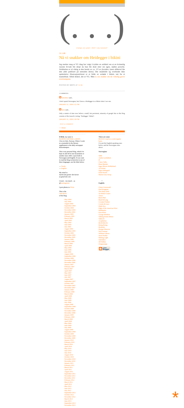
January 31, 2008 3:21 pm (69, 104)
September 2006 (70, 256)
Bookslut (102, 227)
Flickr (72, 187)
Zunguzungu (103, 244)
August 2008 (68, 304)
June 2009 (67, 325)
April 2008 (68, 296)
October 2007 (69, 283)
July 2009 (67, 327)
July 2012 (67, 390)
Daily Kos (102, 206)
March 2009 (68, 319)
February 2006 (69, 241)
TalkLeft (101, 219)
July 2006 (67, 252)
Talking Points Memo (106, 217)
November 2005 (69, 235)
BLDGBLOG (103, 223)
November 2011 (69, 376)
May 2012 (67, 386)
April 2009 (68, 321)
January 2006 (69, 239)
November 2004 (69, 210)
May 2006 (67, 248)
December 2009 (69, 338)
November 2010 (69, 359)
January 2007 (69, 264)
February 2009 (69, 317)
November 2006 (69, 260)
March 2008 (68, 294)
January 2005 (69, 214)
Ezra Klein (102, 212)
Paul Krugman (103, 189)
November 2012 (69, 397)
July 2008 (67, 302)
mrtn (63, 110)
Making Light (103, 238)
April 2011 (68, 369)
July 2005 (67, 227)
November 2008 (69, 311)
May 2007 (67, 273)
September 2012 (70, 393)
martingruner (65, 183)
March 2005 (68, 218)
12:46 (80, 85)
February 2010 (69, 342)
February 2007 (69, 267)
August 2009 (68, 330)
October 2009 (69, 334)
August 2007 (68, 279)
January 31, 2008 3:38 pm (69, 119)
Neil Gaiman (103, 231)
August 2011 (68, 372)
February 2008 (69, 292)
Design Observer (104, 229)
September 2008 (70, 306)
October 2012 (69, 395)
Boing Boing (103, 225)
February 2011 (69, 365)
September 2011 (69, 374)
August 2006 (68, 254)
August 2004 (68, 204)
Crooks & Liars (104, 204)
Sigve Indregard (104, 170)
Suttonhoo (102, 240)
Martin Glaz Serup (105, 175)
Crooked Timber (104, 202)
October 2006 (69, 258)
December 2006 (69, 262)
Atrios (101, 196)
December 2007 (69, 288)
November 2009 (69, 336)
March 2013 (68, 399)
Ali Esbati (102, 168)
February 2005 (69, 216)
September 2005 (70, 231)
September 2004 (70, 206)
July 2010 (67, 353)
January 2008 (69, 290)
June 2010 (67, 351)
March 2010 (68, 344)
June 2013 (67, 401)
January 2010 (69, 340)
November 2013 (69, 405)
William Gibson (104, 233)
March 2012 (68, 382)
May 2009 (67, 323)
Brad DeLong (103, 200)
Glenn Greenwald (105, 187)
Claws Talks (103, 162)
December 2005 (69, 237)
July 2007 (67, 277)
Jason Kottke (103, 235)
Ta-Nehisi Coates (104, 193)
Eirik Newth (103, 172)
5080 (100, 156)
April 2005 (68, 220)
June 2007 (67, 275)
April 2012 (68, 384)
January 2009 (69, 315)
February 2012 (69, 380)
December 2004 (69, 212)
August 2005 (68, 229)
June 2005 (67, 225)
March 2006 (68, 243)
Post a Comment (66, 124)
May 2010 (67, 348)
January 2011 (68, 363)
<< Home (62, 128)
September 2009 (70, 332)
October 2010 (69, 357)
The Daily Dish (104, 191)
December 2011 (69, 378)
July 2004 (67, 201)
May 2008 (67, 298)
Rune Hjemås (103, 164)
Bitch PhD (102, 198)
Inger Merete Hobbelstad (107, 166)
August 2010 (68, 355)
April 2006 (68, 246)
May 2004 (67, 199)
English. (64, 168)
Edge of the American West (108, 208)
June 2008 (67, 300)
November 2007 (69, 285)
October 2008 (69, 309)
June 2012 (67, 388)
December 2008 (69, 313)
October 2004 (69, 208)
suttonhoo (65, 98)
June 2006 (67, 250)
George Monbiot (104, 214)
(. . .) (92, 26)
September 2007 (70, 281)
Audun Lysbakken (105, 158)
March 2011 (68, 367)
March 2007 (68, 269)
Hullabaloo (102, 210)
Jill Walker (102, 242)
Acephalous (103, 221)
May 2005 (67, 222)
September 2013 (70, 403)
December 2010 (69, 361)
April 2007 (68, 271)
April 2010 (68, 346)
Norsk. (63, 166)
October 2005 (69, 233)
